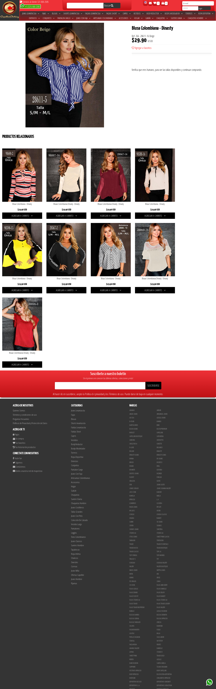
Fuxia (158, 552)
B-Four (131, 344)
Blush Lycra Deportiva (164, 597)
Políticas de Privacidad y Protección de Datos (30, 345)
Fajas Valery (161, 530)
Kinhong (160, 638)
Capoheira (160, 359)
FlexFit (131, 400)
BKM (158, 348)
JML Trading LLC (134, 631)
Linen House (133, 634)
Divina (131, 381)
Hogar (138, 18)
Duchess (159, 385)
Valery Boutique (162, 489)
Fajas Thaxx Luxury (163, 526)
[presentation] (153, 62)
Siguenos (17, 385)
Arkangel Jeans (162, 337)
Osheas (131, 437)
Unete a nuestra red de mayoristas (27, 393)
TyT (158, 482)
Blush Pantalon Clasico (165, 660)
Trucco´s (132, 482)
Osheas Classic (162, 437)
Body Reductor (154, 13)
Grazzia (132, 404)
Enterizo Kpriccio (163, 612)
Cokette (159, 367)
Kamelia (132, 419)
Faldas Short (113, 13)
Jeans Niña (75, 493)
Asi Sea (131, 341)
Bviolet (131, 355)
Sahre (131, 445)
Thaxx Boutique (162, 471)
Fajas (45, 13)
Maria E (131, 534)
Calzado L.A (133, 653)
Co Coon (132, 508)
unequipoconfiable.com (126, 686)
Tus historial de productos (24, 369)
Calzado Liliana (162, 653)
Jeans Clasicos (76, 463)
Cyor (158, 634)
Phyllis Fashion (134, 560)
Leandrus (132, 426)
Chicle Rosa (133, 367)
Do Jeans (160, 381)
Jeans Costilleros (77, 430)
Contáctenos (19, 389)
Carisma (132, 363)
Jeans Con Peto (77, 438)
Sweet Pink (133, 579)
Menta (131, 582)
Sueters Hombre (77, 468)
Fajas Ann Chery (162, 508)
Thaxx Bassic (133, 471)
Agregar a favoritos (142, 48)
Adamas (132, 333)
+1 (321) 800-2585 (30, 6)
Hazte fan (17, 381)
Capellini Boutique (135, 359)
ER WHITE (132, 393)
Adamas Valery (134, 571)
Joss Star (132, 415)
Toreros (190, 13)
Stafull (132, 564)
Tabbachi (132, 463)
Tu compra (18, 361)
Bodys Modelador (174, 13)
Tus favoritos (19, 365)
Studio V (159, 575)
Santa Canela (161, 586)
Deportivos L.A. (134, 608)
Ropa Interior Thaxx (136, 675)
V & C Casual (133, 645)
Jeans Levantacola (30, 13)
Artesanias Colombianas (104, 18)
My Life (159, 430)
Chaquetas (162, 18)
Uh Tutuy (160, 564)
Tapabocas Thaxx (162, 671)
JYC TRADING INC (134, 627)
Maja (158, 556)
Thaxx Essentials (162, 467)
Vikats (159, 567)
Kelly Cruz (132, 664)
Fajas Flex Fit (133, 519)
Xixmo (131, 500)
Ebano (131, 389)
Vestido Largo (76, 447)
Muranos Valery (135, 623)
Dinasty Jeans (134, 378)
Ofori (158, 433)
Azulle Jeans (161, 341)
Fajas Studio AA (162, 523)
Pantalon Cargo (65, 18)
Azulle (159, 582)
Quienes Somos (19, 333)
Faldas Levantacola (94, 13)
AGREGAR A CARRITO (21, 214)
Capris (127, 13)
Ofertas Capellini (77, 497)
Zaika (158, 504)
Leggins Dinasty (134, 668)
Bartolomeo (133, 348)
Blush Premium (162, 352)
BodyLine (132, 601)
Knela (159, 419)
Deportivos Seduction (164, 608)
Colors (131, 549)
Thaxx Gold (160, 619)
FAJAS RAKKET (161, 519)
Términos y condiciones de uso (25, 337)
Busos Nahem (161, 645)
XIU (158, 497)
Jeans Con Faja (83, 18)
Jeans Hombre (76, 501)
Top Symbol (133, 478)
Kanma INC (160, 631)
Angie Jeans (133, 337)
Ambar (159, 333)
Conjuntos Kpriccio (163, 601)
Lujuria (159, 426)
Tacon (159, 657)
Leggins (74, 455)
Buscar (108, 5)
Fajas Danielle (161, 512)
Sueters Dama (178, 18)
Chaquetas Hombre (197, 18)
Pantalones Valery (163, 664)
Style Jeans (133, 460)
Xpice (158, 500)
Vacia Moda (133, 567)
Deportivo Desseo (135, 605)
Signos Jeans (134, 452)
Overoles (74, 484)
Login (200, 8)
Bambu (159, 344)
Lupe (158, 642)
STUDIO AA (160, 456)
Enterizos (34, 18)
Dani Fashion (133, 586)
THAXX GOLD (160, 579)
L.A (158, 422)
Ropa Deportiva (205, 13)
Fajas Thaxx (133, 526)
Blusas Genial (134, 541)
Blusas (56, 13)
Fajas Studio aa (134, 523)
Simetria (159, 452)
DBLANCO (159, 370)
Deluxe (131, 374)
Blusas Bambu (134, 538)
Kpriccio (132, 422)
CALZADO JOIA (161, 649)
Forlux (159, 400)
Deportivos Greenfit (164, 605)
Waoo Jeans (133, 493)
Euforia (159, 393)
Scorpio (132, 619)
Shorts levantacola (72, 13)
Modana (132, 638)
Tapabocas (75, 472)
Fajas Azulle (133, 512)
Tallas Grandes (77, 434)
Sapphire (132, 590)
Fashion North (134, 552)
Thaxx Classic (134, 474)
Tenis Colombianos (78, 459)
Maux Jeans (133, 430)
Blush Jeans (133, 352)
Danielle (159, 571)
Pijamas (74, 505)
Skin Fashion (133, 616)
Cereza (159, 545)
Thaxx (131, 467)
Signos (159, 448)
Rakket (159, 441)
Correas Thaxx (162, 675)
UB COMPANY (133, 679)
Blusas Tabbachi (134, 545)
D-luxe (131, 370)
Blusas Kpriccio (162, 541)
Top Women (160, 478)
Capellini (160, 355)
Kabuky (159, 415)
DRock (131, 385)
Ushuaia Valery (162, 486)
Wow (131, 497)
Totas (131, 649)
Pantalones (75, 451)
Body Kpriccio (134, 597)
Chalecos (74, 480)
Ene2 (158, 389)
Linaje (131, 642)
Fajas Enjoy (161, 515)
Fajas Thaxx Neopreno (137, 530)
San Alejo (132, 671)
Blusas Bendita (162, 538)
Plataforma (133, 657)
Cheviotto (160, 363)
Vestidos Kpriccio (135, 593)
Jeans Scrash (133, 411)
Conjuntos (48, 18)
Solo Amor (160, 560)
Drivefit (132, 612)
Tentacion (160, 463)
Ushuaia (132, 486)
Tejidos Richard (162, 590)
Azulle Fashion (162, 534)
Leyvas (131, 575)
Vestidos (139, 13)
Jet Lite (159, 616)
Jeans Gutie (161, 407)
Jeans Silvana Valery (164, 411)
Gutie (158, 404)
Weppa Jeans (161, 493)
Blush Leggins (134, 660)
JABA (158, 627)
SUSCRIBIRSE (153, 308)
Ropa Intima (75, 476)
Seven (131, 448)
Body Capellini (161, 593)
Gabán (149, 18)
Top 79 (159, 474)
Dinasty (159, 374)
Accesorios (125, 18)
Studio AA (132, 456)
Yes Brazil (132, 504)
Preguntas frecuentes (21, 341)
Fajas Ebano (133, 515)
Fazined (159, 396)
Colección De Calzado (79, 442)
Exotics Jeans (134, 396)
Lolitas (131, 556)
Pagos (16, 357)
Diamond (160, 549)
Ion (130, 407)
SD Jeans (160, 445)
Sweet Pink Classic (163, 460)
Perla (158, 668)
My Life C (132, 433)
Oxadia (131, 441)
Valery (131, 489)
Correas (74, 489)
